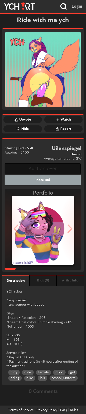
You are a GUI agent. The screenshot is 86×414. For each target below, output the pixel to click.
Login (77, 6)
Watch (63, 119)
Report (63, 129)
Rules (74, 410)
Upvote (22, 119)
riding (15, 378)
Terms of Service (21, 410)
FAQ (63, 410)
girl (72, 372)
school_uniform (63, 378)
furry (14, 372)
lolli (42, 378)
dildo (59, 372)
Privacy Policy (46, 410)
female (43, 372)
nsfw (27, 372)
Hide (23, 129)
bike (29, 378)
